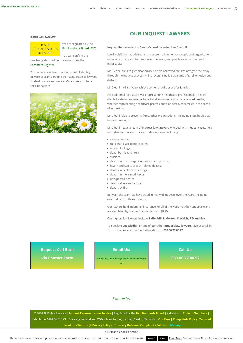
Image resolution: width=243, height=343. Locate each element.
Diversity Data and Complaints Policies (140, 324)
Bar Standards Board (150, 314)
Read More (175, 338)
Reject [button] (163, 338)
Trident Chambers (194, 314)
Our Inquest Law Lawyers (199, 8)
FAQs (139, 8)
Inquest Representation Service (90, 314)
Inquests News (123, 8)
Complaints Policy (185, 319)
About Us (105, 8)
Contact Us (224, 8)
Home (91, 8)
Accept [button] (151, 338)
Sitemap (175, 324)
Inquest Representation (163, 8)
